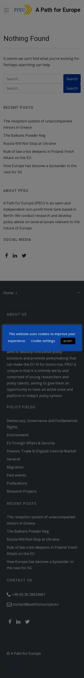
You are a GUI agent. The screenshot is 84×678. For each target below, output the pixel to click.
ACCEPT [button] (68, 341)
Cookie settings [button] (43, 340)
